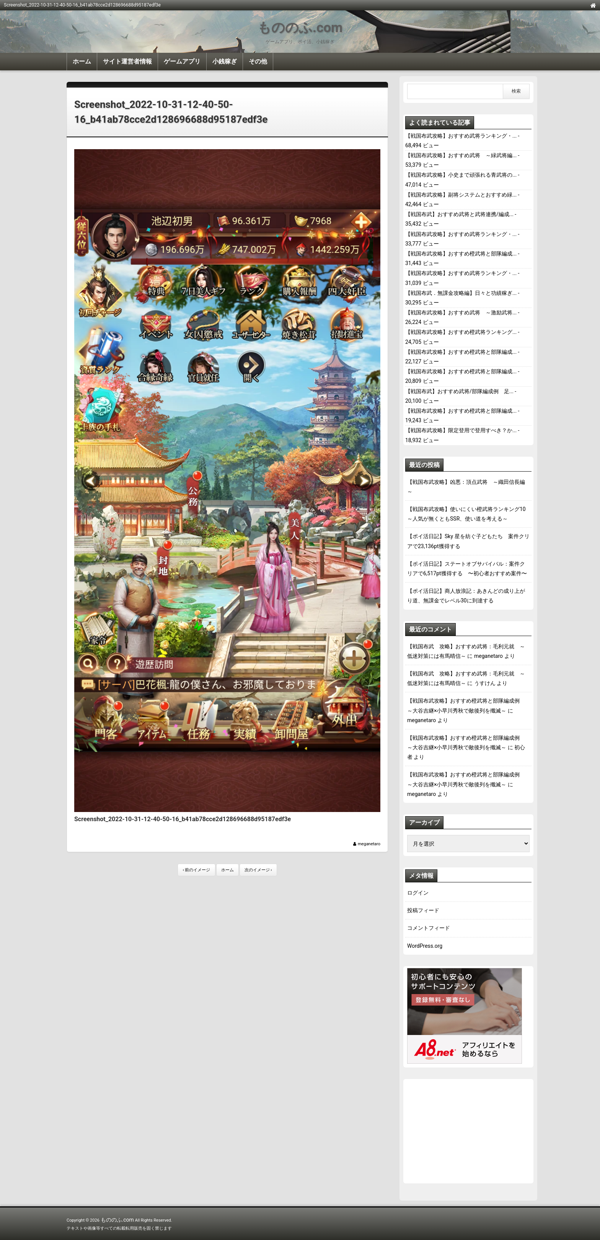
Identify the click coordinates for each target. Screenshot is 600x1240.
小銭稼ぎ (224, 61)
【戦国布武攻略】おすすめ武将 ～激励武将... (461, 312)
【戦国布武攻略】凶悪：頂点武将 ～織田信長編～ (466, 487)
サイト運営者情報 (127, 61)
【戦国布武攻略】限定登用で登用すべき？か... (461, 430)
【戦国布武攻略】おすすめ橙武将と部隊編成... (461, 254)
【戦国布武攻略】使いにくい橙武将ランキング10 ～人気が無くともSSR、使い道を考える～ (468, 514)
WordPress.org (424, 946)
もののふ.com (300, 28)
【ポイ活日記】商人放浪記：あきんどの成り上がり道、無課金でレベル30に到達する (466, 596)
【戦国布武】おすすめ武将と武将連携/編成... (459, 214)
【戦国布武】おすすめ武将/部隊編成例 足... (459, 391)
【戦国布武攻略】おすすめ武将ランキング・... (461, 136)
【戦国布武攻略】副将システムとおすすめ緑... (461, 195)
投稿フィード (423, 910)
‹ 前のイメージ (196, 869)
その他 (258, 61)
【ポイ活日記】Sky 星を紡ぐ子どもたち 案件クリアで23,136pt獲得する (468, 541)
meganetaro (369, 843)
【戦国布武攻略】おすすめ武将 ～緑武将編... (461, 155)
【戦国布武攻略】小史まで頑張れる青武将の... (461, 175)
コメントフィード (428, 928)
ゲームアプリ (182, 61)
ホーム (82, 61)
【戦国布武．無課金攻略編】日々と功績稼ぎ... (461, 293)
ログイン (418, 893)
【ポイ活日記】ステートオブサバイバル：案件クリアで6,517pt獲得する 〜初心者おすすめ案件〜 (467, 568)
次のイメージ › (258, 869)
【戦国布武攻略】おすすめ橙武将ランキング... (461, 332)
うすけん (485, 683)
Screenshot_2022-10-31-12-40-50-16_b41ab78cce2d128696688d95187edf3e (170, 112)
